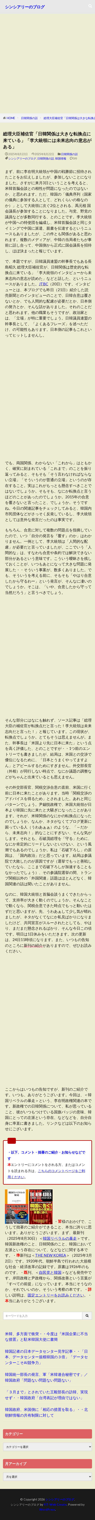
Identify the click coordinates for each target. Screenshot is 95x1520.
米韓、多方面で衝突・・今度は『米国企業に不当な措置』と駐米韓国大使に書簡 (46, 1336)
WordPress (47, 1509)
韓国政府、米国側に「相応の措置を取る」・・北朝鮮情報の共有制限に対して (46, 1412)
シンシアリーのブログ (25, 6)
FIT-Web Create (55, 1504)
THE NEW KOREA (50, 1255)
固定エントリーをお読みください (56, 1295)
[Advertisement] (47, 63)
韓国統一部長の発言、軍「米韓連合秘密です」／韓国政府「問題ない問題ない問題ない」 (46, 1377)
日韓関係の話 (29, 118)
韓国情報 (60, 158)
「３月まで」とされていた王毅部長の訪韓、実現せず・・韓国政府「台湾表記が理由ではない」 (46, 1395)
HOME (11, 118)
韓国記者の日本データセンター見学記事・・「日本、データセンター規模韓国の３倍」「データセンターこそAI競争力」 (46, 1357)
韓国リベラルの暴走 (60, 1238)
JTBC (43, 284)
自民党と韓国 (50, 1272)
